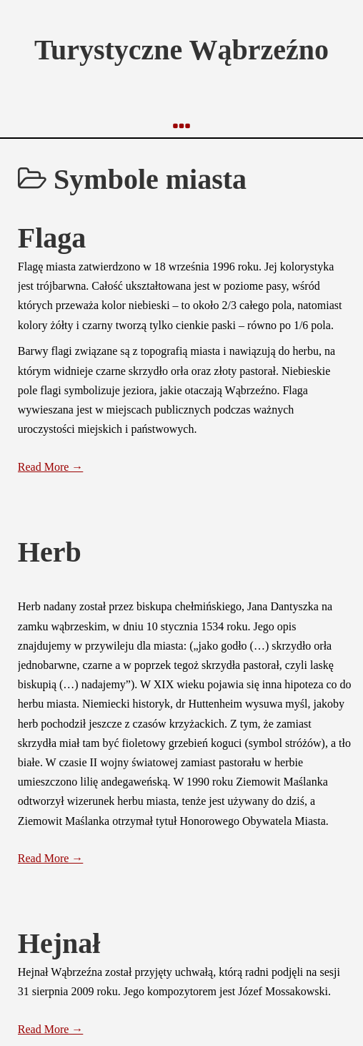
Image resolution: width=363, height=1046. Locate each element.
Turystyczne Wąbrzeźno (181, 50)
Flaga (52, 238)
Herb (49, 552)
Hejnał (59, 943)
